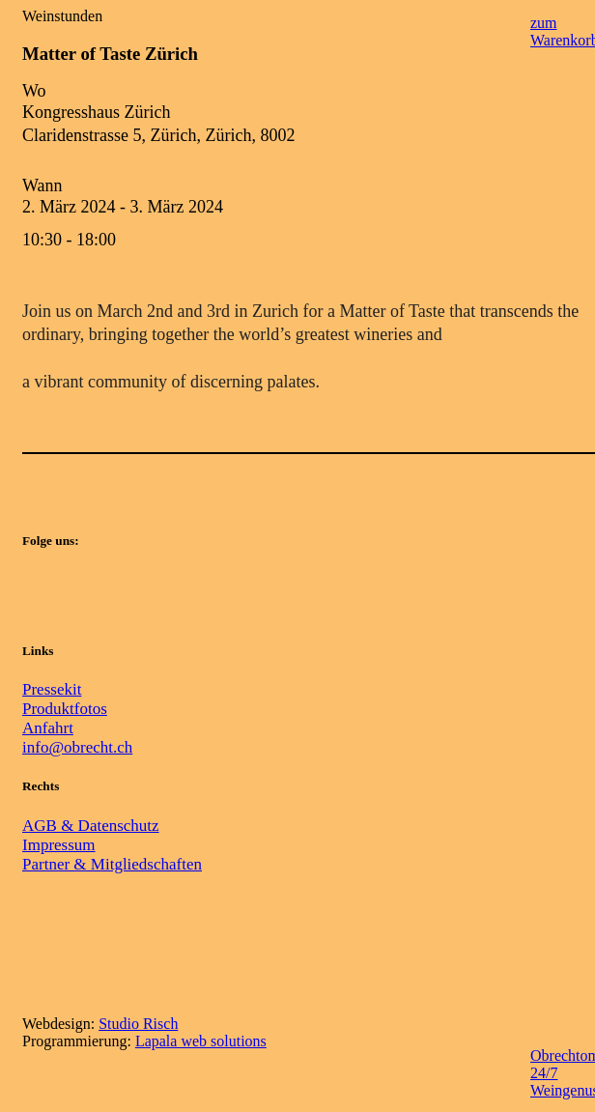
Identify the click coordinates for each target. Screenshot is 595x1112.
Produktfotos (64, 708)
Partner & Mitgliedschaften (112, 864)
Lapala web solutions (201, 1041)
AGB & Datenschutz (90, 825)
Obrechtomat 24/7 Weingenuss (555, 1072)
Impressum (59, 845)
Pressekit (51, 689)
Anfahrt (47, 728)
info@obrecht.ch (77, 747)
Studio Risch (138, 1023)
